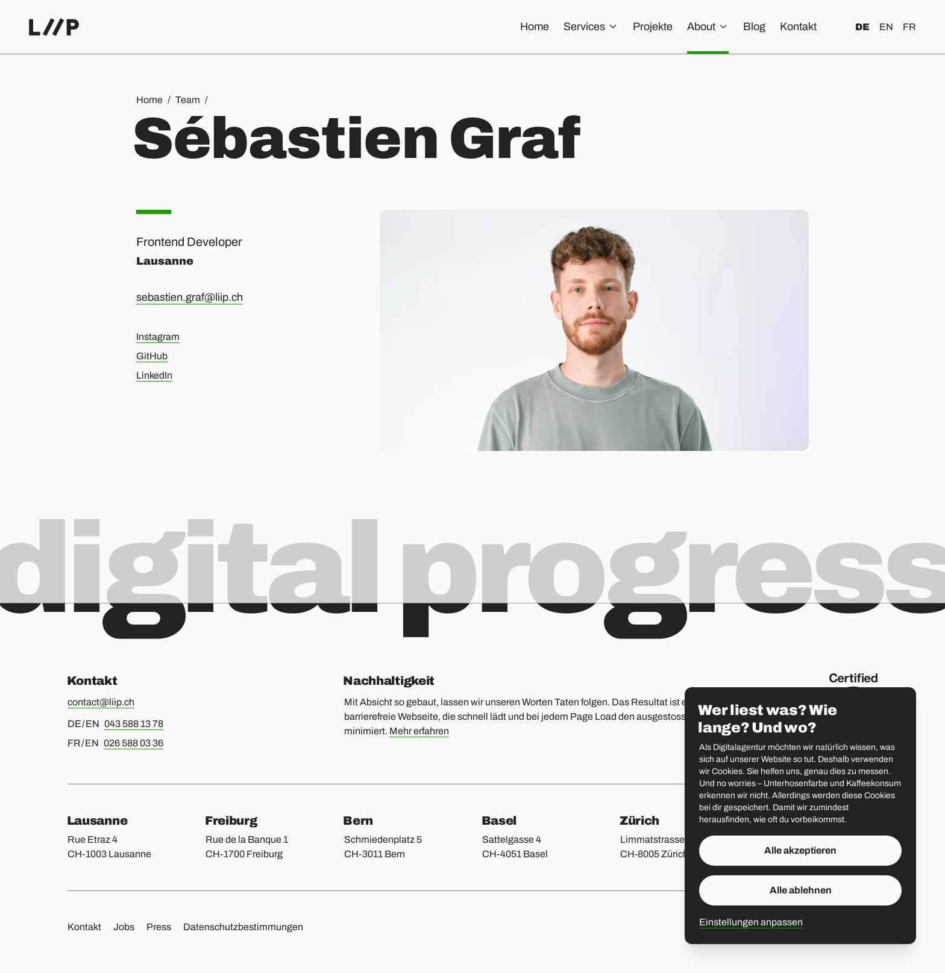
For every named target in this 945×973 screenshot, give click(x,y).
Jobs (123, 927)
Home (534, 26)
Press (158, 927)
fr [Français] (909, 27)
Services (591, 26)
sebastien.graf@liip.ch (189, 297)
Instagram (158, 337)
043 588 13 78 (133, 724)
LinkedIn (154, 375)
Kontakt (798, 26)
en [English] (886, 27)
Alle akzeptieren (800, 850)
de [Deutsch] (862, 27)
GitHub (152, 356)
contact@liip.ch (101, 702)
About (708, 26)
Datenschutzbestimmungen (243, 927)
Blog (754, 26)
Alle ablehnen (801, 890)
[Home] (54, 27)
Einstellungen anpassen (751, 922)
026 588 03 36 (133, 743)
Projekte (653, 26)
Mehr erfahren (419, 731)
